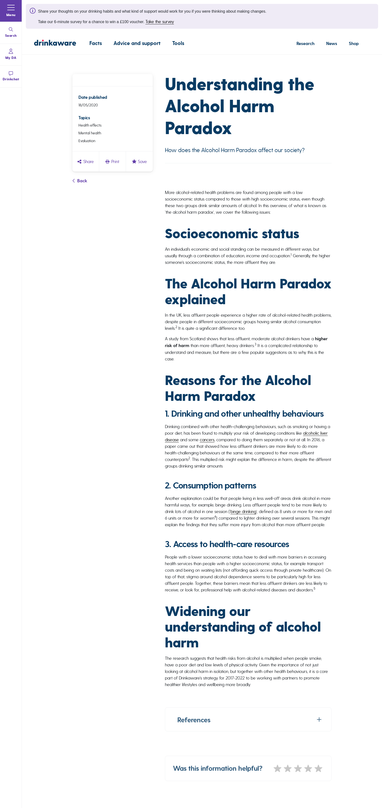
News (331, 43)
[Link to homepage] (55, 43)
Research (305, 43)
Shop (354, 43)
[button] (11, 11)
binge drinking (243, 511)
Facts (95, 43)
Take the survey (159, 21)
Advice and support (137, 43)
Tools (178, 43)
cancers (207, 439)
